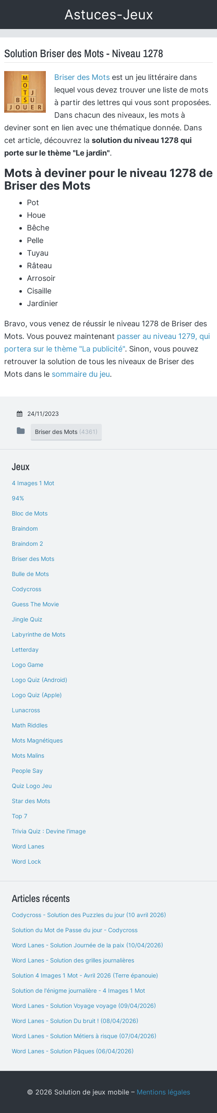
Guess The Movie (35, 604)
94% (18, 498)
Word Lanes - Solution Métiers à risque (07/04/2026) (84, 1035)
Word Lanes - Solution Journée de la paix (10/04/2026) (87, 945)
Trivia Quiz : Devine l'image (49, 831)
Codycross (26, 588)
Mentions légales (163, 1092)
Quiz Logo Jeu (32, 785)
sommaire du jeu (81, 374)
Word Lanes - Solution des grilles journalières (73, 960)
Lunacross (26, 710)
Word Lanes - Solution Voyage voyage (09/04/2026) (84, 1005)
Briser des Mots (82, 77)
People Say (27, 770)
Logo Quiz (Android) (39, 679)
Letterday (25, 649)
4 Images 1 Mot (33, 482)
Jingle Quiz (27, 619)
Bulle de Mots (30, 573)
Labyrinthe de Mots (38, 634)
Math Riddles (30, 725)
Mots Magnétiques (37, 740)
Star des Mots (31, 800)
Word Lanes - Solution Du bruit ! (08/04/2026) (75, 1020)
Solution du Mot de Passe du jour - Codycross (75, 929)
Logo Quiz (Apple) (37, 694)
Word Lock (26, 861)
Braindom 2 (27, 543)
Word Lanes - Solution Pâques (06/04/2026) (73, 1051)
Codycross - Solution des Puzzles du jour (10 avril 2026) (89, 914)
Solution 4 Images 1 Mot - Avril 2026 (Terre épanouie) (85, 975)
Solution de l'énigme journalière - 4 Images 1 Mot (78, 990)
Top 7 (19, 816)
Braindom (25, 528)
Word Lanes (28, 846)
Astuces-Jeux (108, 14)
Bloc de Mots (30, 513)
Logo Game (27, 664)
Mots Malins (28, 755)
